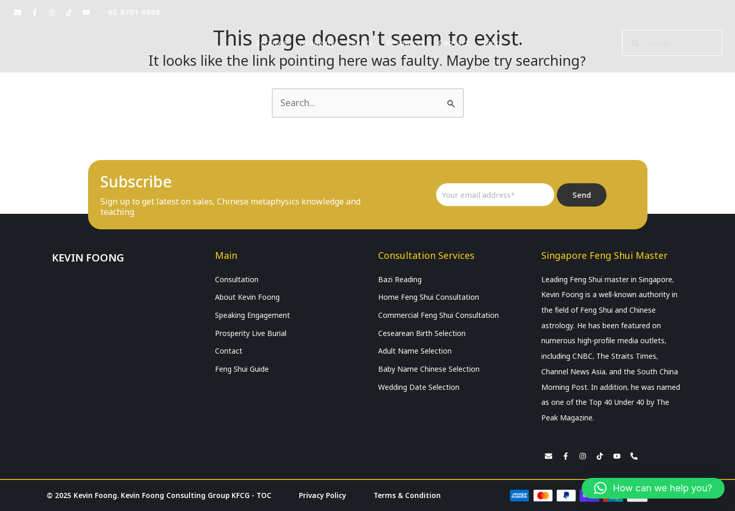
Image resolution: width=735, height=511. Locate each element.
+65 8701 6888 (132, 12)
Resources (406, 43)
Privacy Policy (324, 495)
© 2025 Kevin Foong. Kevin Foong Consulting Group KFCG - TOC (161, 495)
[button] (653, 488)
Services (271, 43)
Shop (491, 43)
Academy (317, 43)
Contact (453, 43)
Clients (360, 43)
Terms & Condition (408, 495)
